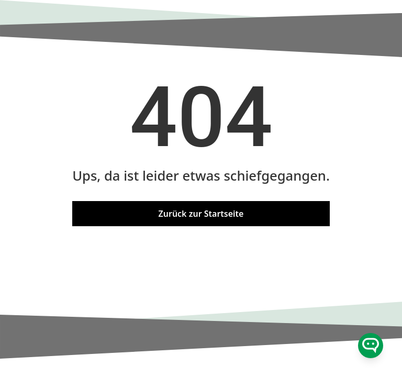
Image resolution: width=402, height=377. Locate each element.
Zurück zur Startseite (201, 213)
